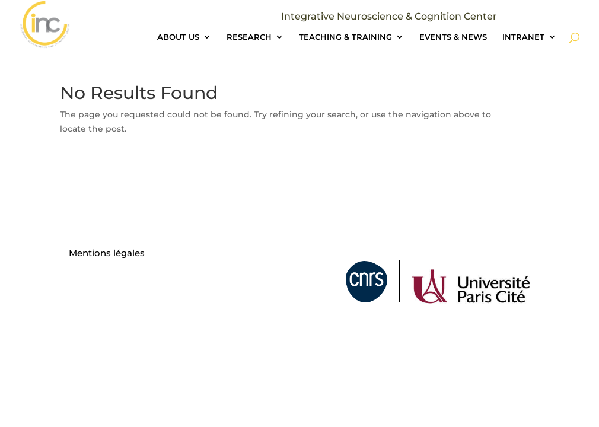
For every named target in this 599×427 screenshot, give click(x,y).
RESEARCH (249, 37)
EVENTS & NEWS (453, 37)
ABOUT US (178, 37)
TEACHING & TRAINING (345, 37)
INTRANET (523, 37)
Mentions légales (107, 253)
